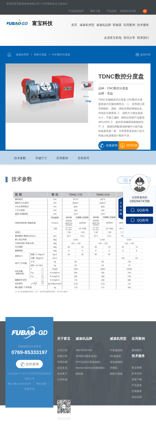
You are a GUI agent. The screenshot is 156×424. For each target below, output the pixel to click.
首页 (74, 24)
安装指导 (83, 160)
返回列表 (143, 54)
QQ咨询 (139, 210)
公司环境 (62, 381)
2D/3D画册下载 (130, 147)
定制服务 (137, 393)
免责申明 (29, 391)
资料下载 (95, 11)
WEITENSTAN (84, 352)
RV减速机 (115, 358)
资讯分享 (129, 37)
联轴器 (117, 24)
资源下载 (137, 381)
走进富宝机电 (113, 37)
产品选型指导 (76, 11)
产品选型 (137, 387)
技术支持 (137, 375)
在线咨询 (112, 145)
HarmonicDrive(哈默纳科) (90, 370)
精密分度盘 (40, 54)
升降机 (114, 370)
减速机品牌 (103, 24)
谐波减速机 (116, 364)
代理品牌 (62, 364)
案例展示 (137, 352)
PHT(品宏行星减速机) (88, 364)
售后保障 (137, 369)
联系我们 (143, 37)
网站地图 (41, 386)
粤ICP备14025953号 (19, 386)
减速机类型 (87, 24)
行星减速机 (116, 352)
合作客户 (62, 375)
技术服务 (143, 24)
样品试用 (137, 399)
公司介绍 (62, 352)
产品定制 (111, 11)
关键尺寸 (41, 160)
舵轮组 (79, 375)
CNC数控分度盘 (61, 54)
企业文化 (62, 370)
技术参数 (20, 160)
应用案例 (129, 24)
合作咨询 (29, 366)
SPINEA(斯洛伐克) (86, 358)
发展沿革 (62, 358)
